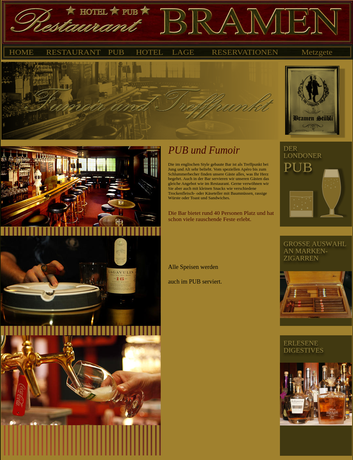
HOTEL (149, 52)
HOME (21, 52)
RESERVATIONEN (245, 52)
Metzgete (317, 52)
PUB (116, 52)
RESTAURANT (73, 52)
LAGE (183, 52)
